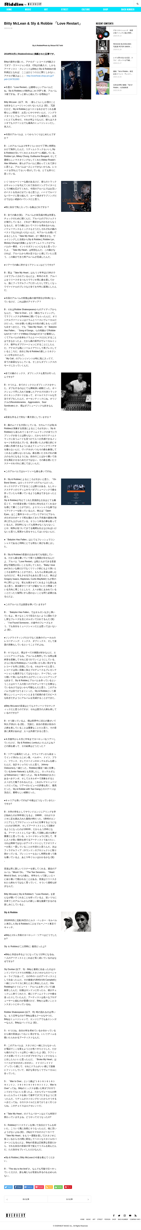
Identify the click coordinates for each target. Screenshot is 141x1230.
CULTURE (86, 9)
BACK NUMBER (127, 9)
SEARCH (137, 3)
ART (46, 9)
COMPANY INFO (135, 1219)
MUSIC (28, 9)
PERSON (107, 1219)
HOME (9, 9)
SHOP (105, 9)
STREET (64, 9)
